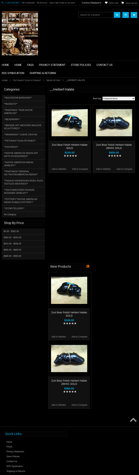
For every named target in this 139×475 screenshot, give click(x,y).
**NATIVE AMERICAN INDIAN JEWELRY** (18, 164)
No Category (10, 214)
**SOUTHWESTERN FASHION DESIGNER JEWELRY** (19, 191)
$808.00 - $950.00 (12, 256)
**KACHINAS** (11, 147)
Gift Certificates (28, 3)
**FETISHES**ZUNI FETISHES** (27, 80)
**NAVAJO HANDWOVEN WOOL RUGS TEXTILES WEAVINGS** (23, 182)
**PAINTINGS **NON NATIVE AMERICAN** (18, 111)
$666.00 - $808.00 (12, 250)
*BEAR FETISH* (53, 80)
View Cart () (131, 3)
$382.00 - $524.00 (12, 237)
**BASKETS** (10, 104)
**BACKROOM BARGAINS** (18, 98)
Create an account (66, 3)
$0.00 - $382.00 (11, 231)
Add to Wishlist (59, 169)
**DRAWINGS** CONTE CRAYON (20, 134)
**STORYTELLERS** (14, 208)
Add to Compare (80, 169)
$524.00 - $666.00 (12, 243)
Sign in (52, 3)
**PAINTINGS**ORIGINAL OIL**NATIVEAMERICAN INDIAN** (21, 173)
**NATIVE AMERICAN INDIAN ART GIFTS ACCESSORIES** (21, 154)
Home (5, 80)
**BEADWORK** (12, 119)
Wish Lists (113, 3)
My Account (42, 3)
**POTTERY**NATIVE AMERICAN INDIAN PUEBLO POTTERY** (20, 201)
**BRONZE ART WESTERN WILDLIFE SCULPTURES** (23, 127)
